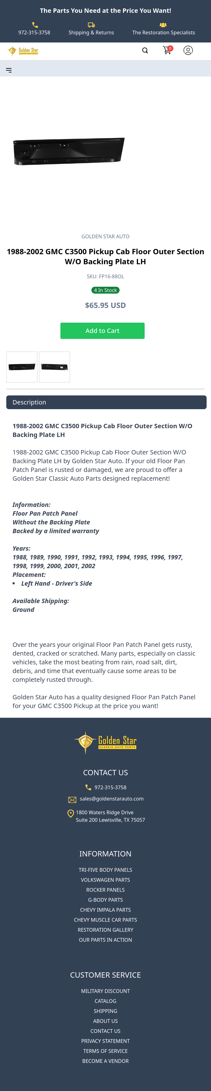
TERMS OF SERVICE (105, 1051)
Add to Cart (102, 330)
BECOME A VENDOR (105, 1061)
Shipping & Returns (91, 32)
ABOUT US (105, 1021)
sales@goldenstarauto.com (112, 798)
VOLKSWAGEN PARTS (105, 879)
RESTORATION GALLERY (105, 929)
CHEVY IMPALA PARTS (105, 909)
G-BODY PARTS (105, 899)
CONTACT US (105, 1031)
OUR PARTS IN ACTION (105, 939)
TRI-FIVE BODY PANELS (105, 869)
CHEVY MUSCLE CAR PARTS (105, 919)
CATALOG (105, 1001)
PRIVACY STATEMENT (105, 1041)
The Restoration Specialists (163, 32)
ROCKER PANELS (105, 889)
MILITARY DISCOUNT (105, 991)
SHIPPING (105, 1011)
